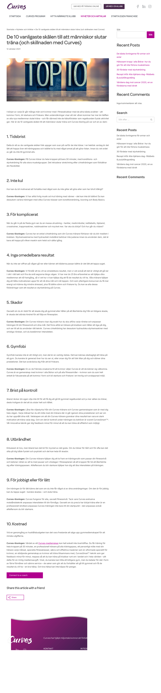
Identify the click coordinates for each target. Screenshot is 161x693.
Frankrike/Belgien (145, 679)
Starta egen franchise (124, 16)
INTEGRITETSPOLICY (90, 674)
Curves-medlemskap (49, 567)
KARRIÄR (48, 677)
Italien (128, 682)
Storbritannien (123, 679)
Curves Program (35, 16)
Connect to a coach (18, 600)
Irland (133, 679)
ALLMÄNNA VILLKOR (90, 677)
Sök (118, 29)
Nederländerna (123, 685)
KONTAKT (48, 674)
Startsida (15, 16)
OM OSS (48, 681)
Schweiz (136, 682)
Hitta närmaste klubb (63, 16)
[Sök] (133, 121)
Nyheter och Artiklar (93, 16)
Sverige (145, 682)
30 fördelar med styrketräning (131, 70)
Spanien (120, 682)
